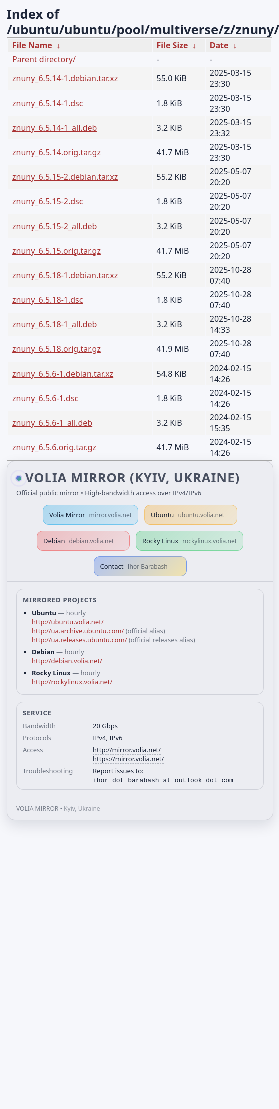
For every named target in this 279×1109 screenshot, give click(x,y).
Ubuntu (187, 514)
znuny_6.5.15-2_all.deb (54, 226)
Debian (78, 540)
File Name (32, 45)
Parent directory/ (44, 59)
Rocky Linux (189, 540)
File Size (172, 45)
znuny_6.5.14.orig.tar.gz (56, 152)
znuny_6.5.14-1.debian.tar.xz (65, 78)
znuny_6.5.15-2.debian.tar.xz (65, 176)
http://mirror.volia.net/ (127, 749)
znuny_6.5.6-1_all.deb (52, 422)
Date (219, 45)
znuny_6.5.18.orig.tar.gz (56, 348)
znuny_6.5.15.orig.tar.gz (56, 250)
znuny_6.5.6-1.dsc (45, 398)
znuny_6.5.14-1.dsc (47, 103)
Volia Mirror (90, 514)
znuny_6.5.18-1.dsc (47, 299)
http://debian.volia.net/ (67, 660)
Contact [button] (134, 566)
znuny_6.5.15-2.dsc (47, 201)
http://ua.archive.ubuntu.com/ (78, 630)
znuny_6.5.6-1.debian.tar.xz (62, 373)
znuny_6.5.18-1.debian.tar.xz (65, 275)
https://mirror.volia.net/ (128, 758)
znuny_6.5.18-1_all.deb (54, 324)
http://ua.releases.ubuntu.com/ (79, 639)
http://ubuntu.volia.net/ (68, 621)
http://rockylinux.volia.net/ (72, 681)
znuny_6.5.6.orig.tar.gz (54, 447)
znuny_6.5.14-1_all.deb (54, 127)
